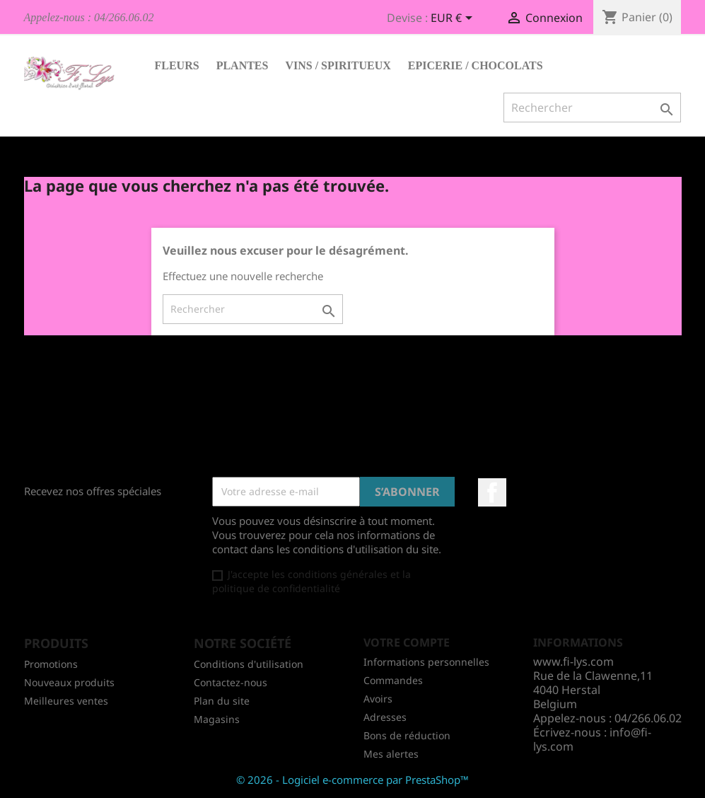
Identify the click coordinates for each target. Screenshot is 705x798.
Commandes (393, 680)
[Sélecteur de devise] (454, 19)
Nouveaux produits (69, 682)
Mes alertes (391, 754)
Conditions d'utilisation (248, 664)
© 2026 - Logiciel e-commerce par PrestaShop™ (352, 780)
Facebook (492, 492)
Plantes (242, 65)
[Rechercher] (592, 107)
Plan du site (222, 700)
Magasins (217, 719)
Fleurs (177, 65)
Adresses (385, 717)
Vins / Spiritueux (337, 65)
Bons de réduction (406, 735)
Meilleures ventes (66, 700)
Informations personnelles (426, 662)
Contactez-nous (230, 682)
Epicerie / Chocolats (475, 65)
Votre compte (406, 642)
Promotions (51, 664)
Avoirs (377, 698)
